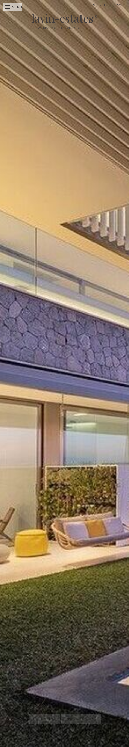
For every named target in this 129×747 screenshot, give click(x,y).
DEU (107, 5)
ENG (94, 5)
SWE (121, 5)
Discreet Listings (81, 715)
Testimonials (44, 715)
